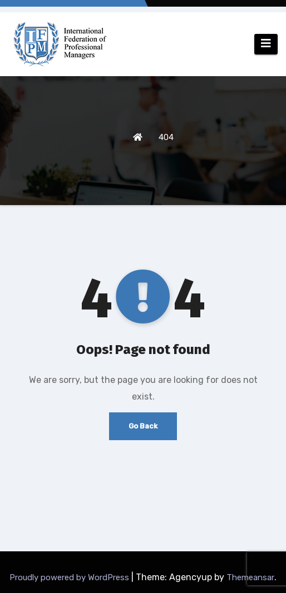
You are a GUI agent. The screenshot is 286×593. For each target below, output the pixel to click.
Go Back (143, 426)
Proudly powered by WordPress (70, 577)
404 (166, 137)
